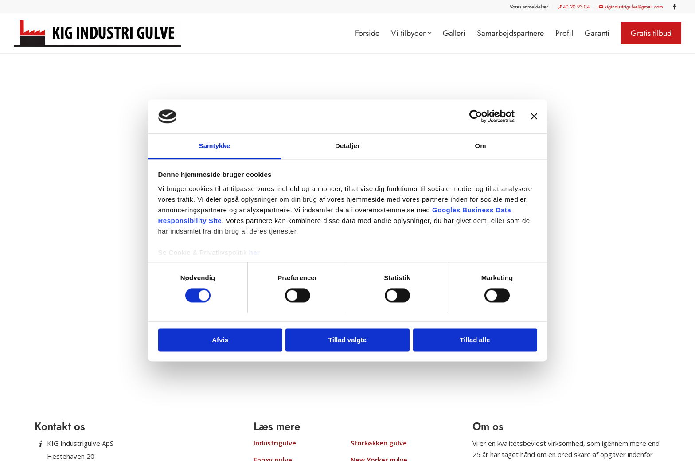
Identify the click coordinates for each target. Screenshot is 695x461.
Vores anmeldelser (529, 6)
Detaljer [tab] (347, 145)
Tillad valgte (347, 340)
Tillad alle (475, 340)
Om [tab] (480, 145)
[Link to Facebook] (674, 6)
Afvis (220, 340)
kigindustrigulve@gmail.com (631, 6)
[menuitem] (529, 6)
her (254, 252)
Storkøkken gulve (379, 442)
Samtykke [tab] (214, 145)
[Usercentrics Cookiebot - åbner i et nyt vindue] (476, 116)
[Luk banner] (534, 116)
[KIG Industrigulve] (100, 33)
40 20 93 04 (574, 6)
